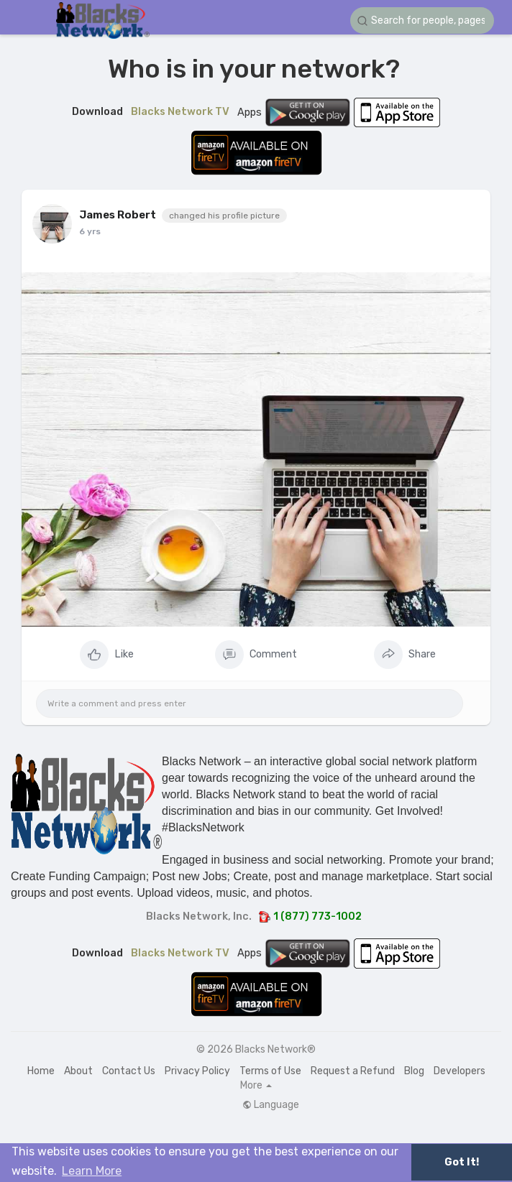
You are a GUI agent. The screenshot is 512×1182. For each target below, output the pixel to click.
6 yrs (90, 231)
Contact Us (128, 1071)
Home (41, 1071)
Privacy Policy (197, 1071)
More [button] (256, 1086)
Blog (414, 1071)
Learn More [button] (92, 1171)
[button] (422, 20)
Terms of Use (270, 1071)
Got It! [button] (461, 1162)
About (78, 1071)
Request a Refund (353, 1071)
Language (270, 1105)
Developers (459, 1071)
